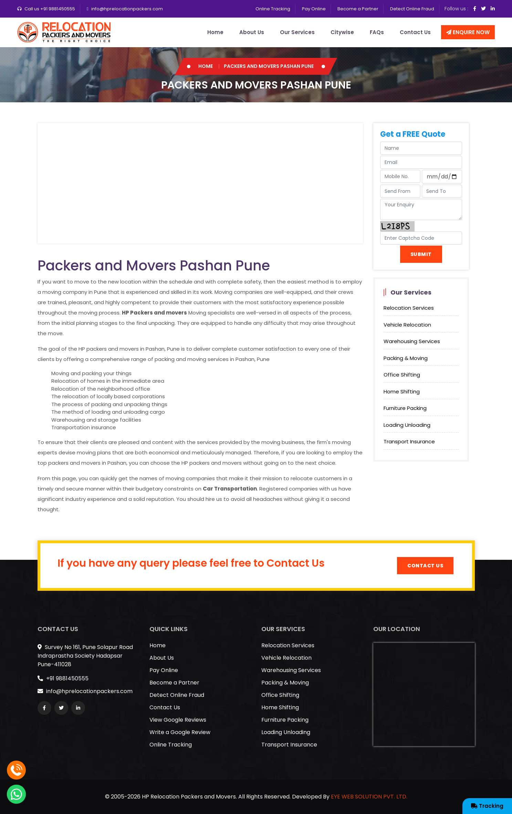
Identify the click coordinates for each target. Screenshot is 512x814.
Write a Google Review (179, 732)
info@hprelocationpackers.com (127, 9)
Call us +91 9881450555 (49, 9)
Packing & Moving (406, 358)
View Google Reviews (177, 720)
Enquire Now (468, 32)
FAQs (377, 32)
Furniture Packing (405, 408)
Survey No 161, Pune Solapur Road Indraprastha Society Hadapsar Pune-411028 (85, 655)
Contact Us (415, 32)
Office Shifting (402, 374)
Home (215, 32)
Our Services (297, 32)
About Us (251, 32)
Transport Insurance (409, 441)
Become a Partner (357, 9)
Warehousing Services (412, 341)
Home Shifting (402, 391)
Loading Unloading (407, 425)
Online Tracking (272, 9)
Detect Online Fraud (412, 9)
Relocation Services (409, 307)
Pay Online (314, 9)
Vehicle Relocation (407, 324)
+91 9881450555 (63, 678)
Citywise (342, 32)
